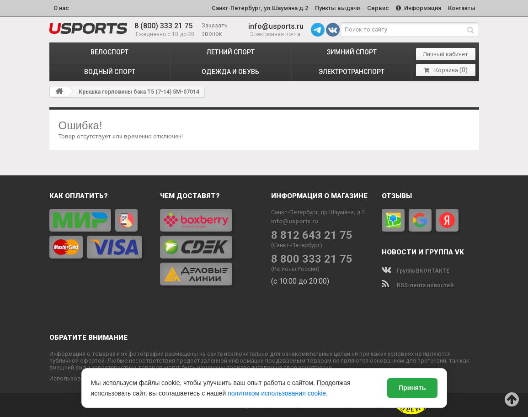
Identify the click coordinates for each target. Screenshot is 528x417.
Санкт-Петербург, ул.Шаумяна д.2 (254, 7)
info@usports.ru (276, 25)
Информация (416, 7)
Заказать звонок (215, 28)
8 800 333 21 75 (311, 258)
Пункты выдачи (333, 7)
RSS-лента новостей (417, 284)
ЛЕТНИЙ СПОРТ (231, 50)
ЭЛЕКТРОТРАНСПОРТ (351, 70)
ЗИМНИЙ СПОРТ (352, 50)
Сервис (375, 7)
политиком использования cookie (277, 393)
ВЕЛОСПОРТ (109, 50)
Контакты (461, 7)
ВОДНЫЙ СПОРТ (109, 70)
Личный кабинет (445, 52)
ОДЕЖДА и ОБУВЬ (230, 70)
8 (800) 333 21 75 (163, 25)
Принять (412, 387)
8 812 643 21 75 (311, 234)
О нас (61, 7)
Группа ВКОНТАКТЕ (415, 269)
